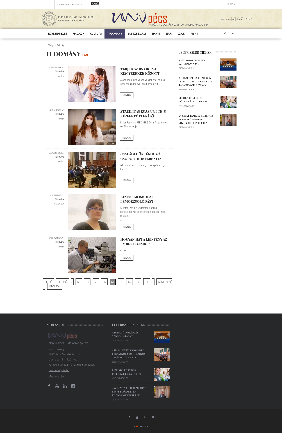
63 (78, 282)
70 (138, 282)
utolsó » (54, 286)
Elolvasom (126, 95)
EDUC (169, 33)
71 (146, 282)
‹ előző (62, 282)
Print (194, 33)
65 (95, 282)
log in (231, 4)
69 (129, 282)
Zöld (181, 33)
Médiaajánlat (56, 376)
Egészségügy (137, 33)
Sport (156, 33)
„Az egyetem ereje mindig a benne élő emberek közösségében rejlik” (196, 119)
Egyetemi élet (57, 33)
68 (121, 282)
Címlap (50, 45)
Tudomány (114, 33)
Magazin (79, 33)
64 (87, 282)
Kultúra (96, 33)
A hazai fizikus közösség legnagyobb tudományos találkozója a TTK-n (195, 81)
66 (104, 282)
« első (48, 282)
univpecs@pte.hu (59, 370)
